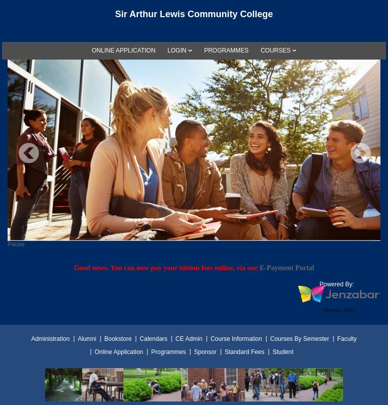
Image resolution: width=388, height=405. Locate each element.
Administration (50, 338)
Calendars (154, 338)
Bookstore (118, 338)
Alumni (87, 338)
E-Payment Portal (287, 268)
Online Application (118, 352)
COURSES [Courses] (275, 50)
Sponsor (205, 352)
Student (282, 352)
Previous (29, 153)
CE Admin (188, 338)
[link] (124, 50)
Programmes (168, 352)
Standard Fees (245, 352)
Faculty (347, 338)
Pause (16, 244)
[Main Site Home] (194, 17)
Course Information (236, 338)
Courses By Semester (299, 338)
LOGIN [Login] (177, 50)
